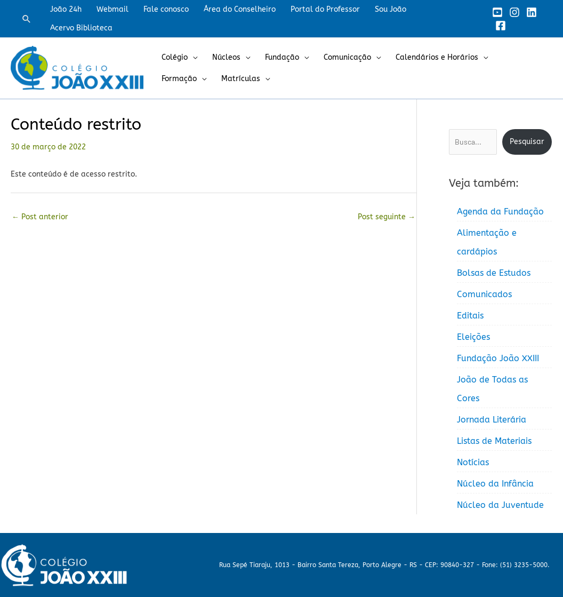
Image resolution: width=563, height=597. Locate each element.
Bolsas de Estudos (493, 273)
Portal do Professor (325, 9)
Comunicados (484, 294)
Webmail (112, 9)
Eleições (473, 337)
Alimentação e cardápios (487, 242)
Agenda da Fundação (500, 211)
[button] (26, 18)
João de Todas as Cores (492, 389)
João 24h (66, 9)
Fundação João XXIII (498, 358)
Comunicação (347, 57)
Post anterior (40, 216)
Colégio (175, 57)
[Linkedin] (531, 12)
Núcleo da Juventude (500, 505)
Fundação (282, 57)
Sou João (390, 9)
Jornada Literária (491, 420)
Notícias (473, 462)
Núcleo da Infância (495, 484)
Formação (179, 78)
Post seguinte (386, 216)
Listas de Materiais (494, 441)
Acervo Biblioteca (81, 28)
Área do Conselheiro (240, 9)
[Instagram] (514, 12)
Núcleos (226, 57)
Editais (470, 316)
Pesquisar (527, 141)
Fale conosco (166, 9)
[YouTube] (497, 12)
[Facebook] (500, 25)
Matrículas (240, 78)
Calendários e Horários (437, 57)
